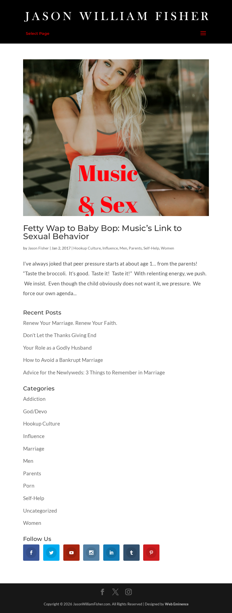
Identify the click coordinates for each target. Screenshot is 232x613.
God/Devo (35, 411)
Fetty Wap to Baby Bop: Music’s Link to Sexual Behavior (102, 232)
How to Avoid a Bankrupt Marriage (63, 360)
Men (123, 248)
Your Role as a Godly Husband (57, 347)
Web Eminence (177, 604)
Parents (135, 248)
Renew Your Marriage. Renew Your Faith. (70, 323)
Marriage (33, 448)
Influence (110, 248)
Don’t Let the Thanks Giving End (59, 335)
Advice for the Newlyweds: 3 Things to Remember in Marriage (94, 372)
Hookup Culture (87, 248)
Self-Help (151, 248)
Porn (29, 485)
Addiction (34, 399)
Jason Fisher (38, 248)
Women (167, 248)
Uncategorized (40, 510)
